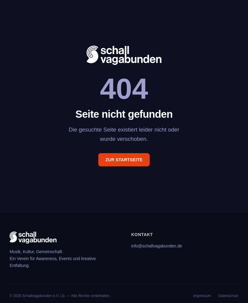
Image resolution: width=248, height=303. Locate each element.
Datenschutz (228, 296)
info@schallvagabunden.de (156, 246)
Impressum (202, 296)
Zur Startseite (124, 159)
